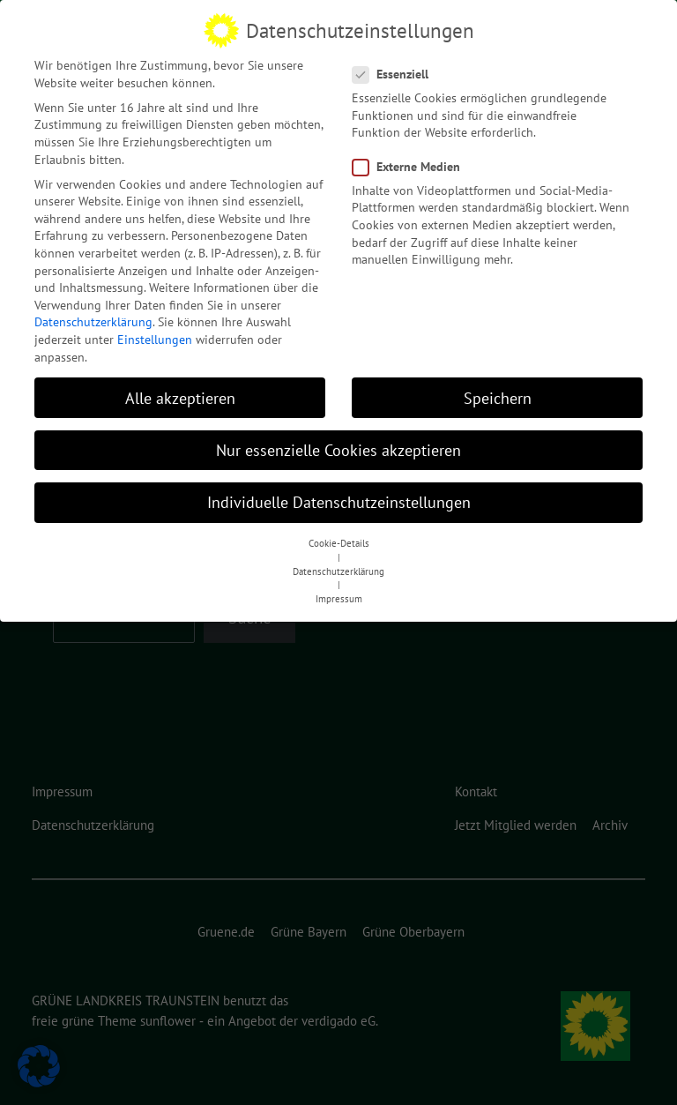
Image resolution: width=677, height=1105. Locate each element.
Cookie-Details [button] (339, 535)
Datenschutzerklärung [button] (338, 562)
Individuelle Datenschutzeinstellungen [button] (339, 493)
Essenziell (396, 66)
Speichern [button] (498, 389)
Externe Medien (412, 158)
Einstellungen (154, 332)
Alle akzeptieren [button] (180, 389)
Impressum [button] (339, 591)
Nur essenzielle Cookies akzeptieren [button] (338, 441)
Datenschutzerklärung (93, 314)
